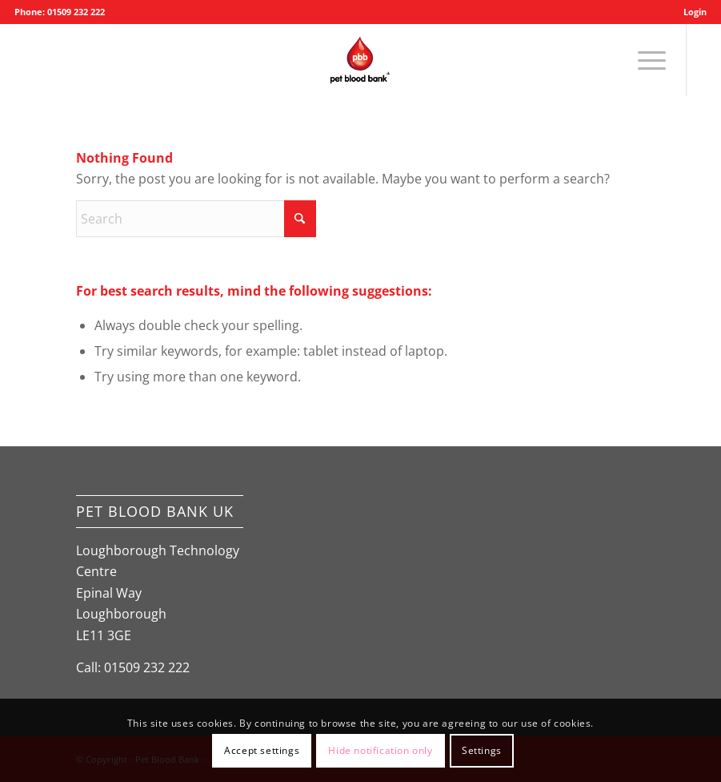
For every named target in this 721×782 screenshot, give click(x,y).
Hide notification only (380, 750)
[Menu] (644, 60)
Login (695, 12)
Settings (482, 750)
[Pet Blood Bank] (360, 60)
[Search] (196, 218)
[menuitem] (691, 12)
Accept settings (261, 750)
